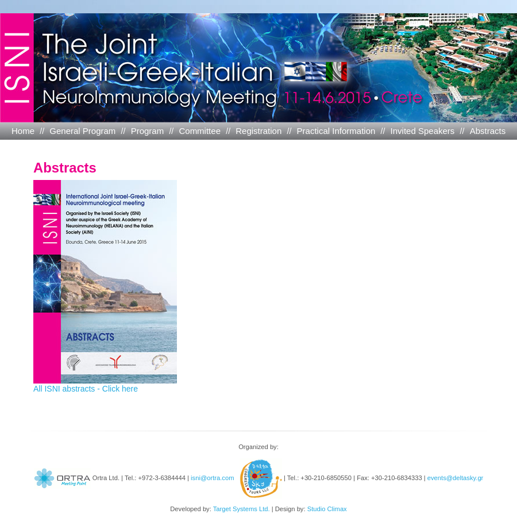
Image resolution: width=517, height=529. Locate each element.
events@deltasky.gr (455, 477)
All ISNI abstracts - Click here (105, 384)
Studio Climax (327, 508)
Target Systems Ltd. (241, 508)
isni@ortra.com (212, 477)
